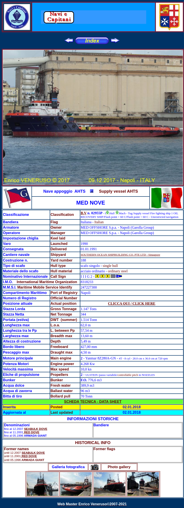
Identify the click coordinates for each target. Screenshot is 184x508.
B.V (84, 213)
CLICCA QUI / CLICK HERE (131, 303)
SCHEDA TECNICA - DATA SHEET (92, 402)
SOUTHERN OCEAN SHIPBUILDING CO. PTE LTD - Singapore (120, 254)
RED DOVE (31, 432)
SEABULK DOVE (35, 429)
